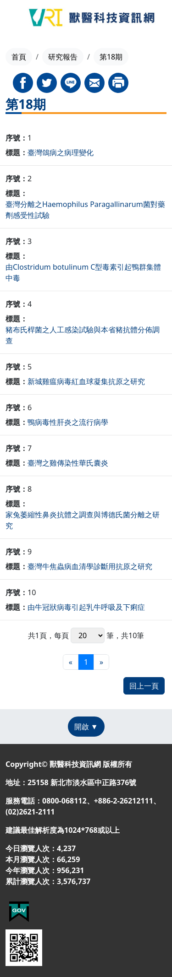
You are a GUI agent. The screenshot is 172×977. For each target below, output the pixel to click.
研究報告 (63, 57)
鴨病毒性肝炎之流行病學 (68, 422)
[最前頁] (70, 662)
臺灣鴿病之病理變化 (61, 152)
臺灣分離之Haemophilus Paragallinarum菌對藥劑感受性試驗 (85, 209)
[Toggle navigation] (14, 19)
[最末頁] (101, 662)
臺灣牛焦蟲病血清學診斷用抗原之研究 (90, 566)
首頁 (18, 57)
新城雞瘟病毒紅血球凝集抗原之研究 (86, 381)
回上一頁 (144, 686)
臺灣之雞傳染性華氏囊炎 (68, 463)
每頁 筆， (87, 635)
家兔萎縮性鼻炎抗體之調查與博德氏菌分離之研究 (83, 520)
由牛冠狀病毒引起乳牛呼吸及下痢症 (86, 607)
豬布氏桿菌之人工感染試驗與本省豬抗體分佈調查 (83, 335)
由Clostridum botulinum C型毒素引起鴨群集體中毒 (83, 272)
